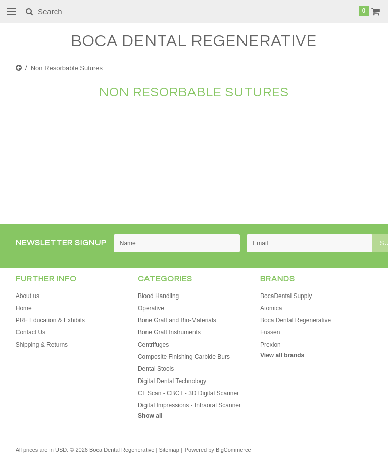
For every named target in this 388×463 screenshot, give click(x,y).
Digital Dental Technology (172, 381)
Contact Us (30, 332)
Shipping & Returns (42, 344)
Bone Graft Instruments (169, 332)
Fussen (270, 332)
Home (24, 308)
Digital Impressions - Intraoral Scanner (189, 405)
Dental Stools (156, 368)
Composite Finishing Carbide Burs (184, 356)
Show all (150, 415)
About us (27, 296)
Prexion (270, 344)
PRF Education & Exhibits (50, 320)
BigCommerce (233, 450)
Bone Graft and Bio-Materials (177, 320)
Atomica (271, 308)
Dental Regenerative (194, 41)
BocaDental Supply (286, 296)
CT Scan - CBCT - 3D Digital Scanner (188, 393)
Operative (151, 308)
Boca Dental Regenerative (295, 320)
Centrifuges (153, 344)
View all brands (282, 355)
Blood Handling (158, 296)
